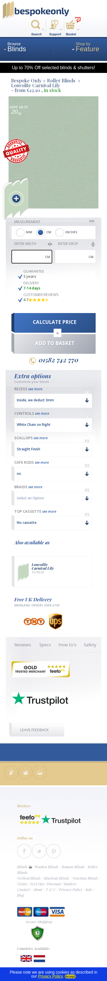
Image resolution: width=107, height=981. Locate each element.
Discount (54, 883)
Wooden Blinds (46, 866)
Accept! (70, 976)
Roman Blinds (73, 866)
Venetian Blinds (85, 878)
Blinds (22, 866)
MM (29, 232)
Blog (20, 895)
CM (48, 232)
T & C (51, 889)
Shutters (69, 883)
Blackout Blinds (56, 878)
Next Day (37, 883)
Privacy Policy (70, 889)
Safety (90, 644)
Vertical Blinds (29, 878)
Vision (22, 883)
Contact (23, 889)
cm (47, 257)
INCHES (71, 232)
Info (89, 889)
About (37, 889)
